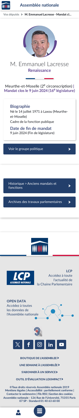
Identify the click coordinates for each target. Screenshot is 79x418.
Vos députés (11, 14)
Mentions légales (15, 390)
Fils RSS (42, 394)
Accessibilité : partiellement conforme (50, 390)
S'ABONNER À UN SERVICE (38, 372)
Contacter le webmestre (21, 394)
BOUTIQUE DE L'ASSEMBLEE (38, 358)
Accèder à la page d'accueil (6, 5)
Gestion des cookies (61, 394)
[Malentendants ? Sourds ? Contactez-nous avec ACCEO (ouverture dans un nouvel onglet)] (37, 331)
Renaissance (39, 70)
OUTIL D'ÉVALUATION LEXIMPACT (38, 379)
